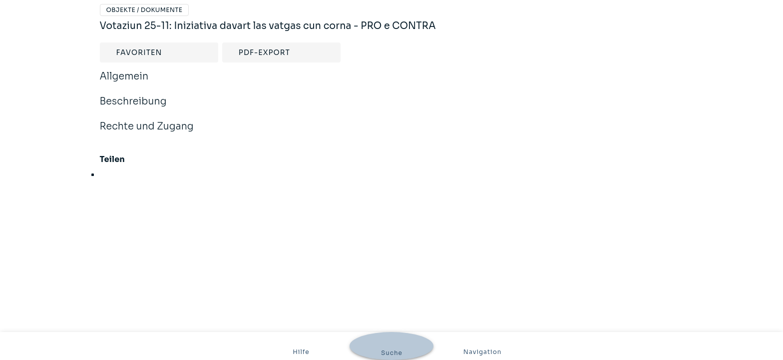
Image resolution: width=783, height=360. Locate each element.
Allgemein (124, 83)
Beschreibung (133, 108)
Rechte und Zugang (147, 133)
